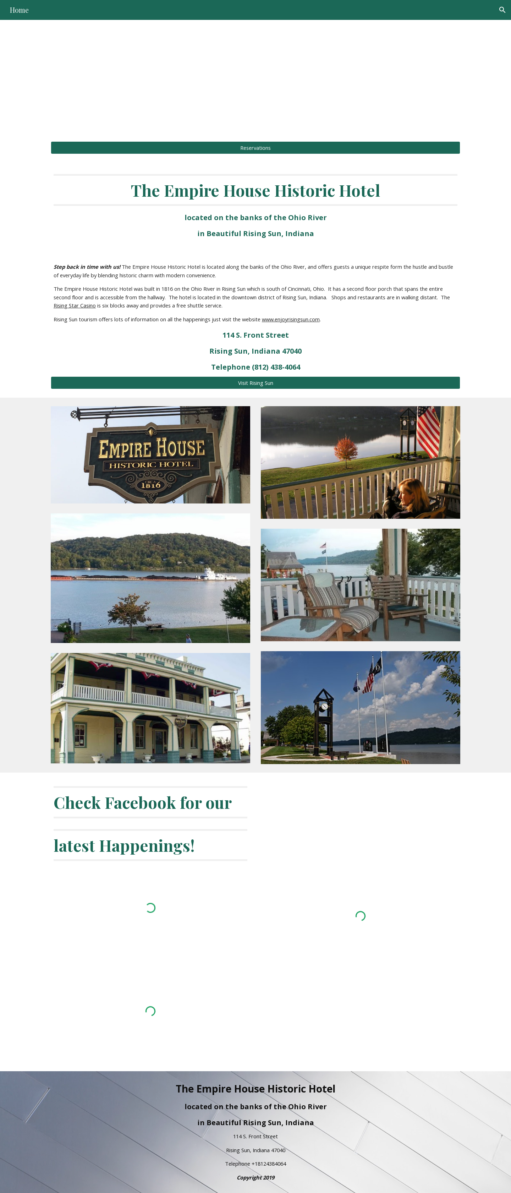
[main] (255, 76)
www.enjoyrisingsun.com (291, 319)
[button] (502, 9)
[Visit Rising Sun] (255, 382)
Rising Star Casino (75, 305)
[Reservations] (255, 147)
